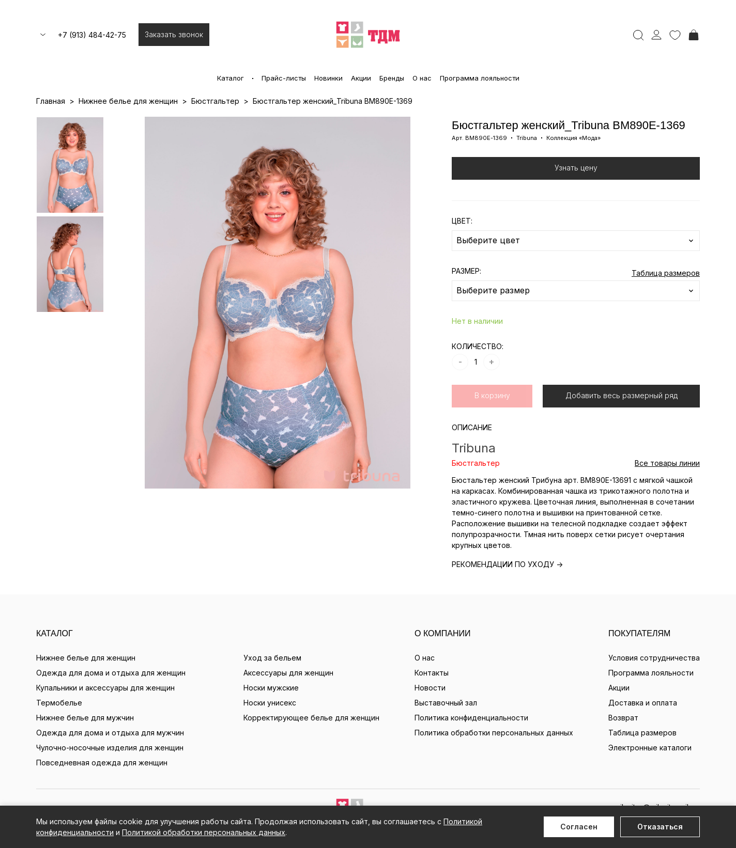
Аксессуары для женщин (288, 672)
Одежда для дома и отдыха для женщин (111, 672)
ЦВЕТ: (462, 220)
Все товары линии (667, 463)
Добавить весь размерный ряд (621, 395)
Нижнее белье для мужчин (85, 717)
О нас (422, 78)
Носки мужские (271, 687)
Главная (50, 101)
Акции (361, 78)
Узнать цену (576, 167)
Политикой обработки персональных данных (203, 832)
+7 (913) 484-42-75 (92, 34)
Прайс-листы (284, 78)
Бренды (391, 78)
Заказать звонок (174, 34)
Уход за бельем (272, 657)
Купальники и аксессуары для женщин (105, 687)
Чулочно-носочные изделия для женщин (109, 747)
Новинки (328, 78)
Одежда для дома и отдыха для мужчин (110, 732)
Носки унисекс (269, 702)
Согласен (578, 826)
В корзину (492, 395)
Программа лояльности (479, 78)
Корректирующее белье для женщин (311, 717)
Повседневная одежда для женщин (101, 762)
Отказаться (660, 826)
